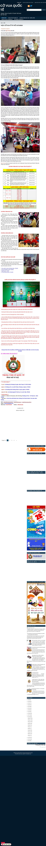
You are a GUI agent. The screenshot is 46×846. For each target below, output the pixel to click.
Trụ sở (3, 384)
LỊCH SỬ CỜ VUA (35, 672)
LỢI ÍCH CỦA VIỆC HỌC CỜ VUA (28, 2)
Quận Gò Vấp (4, 392)
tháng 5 (29, 728)
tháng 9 (29, 723)
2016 (29, 716)
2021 (29, 708)
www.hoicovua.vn (17, 402)
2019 (29, 711)
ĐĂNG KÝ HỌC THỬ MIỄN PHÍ (7, 19)
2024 (29, 703)
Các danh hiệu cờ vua (30, 627)
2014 (29, 739)
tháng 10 (29, 721)
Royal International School (28, 752)
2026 (29, 699)
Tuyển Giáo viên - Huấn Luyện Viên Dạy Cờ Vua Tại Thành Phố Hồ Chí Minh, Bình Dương (38, 680)
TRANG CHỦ (19, 2)
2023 (29, 704)
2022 (29, 706)
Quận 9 (3, 389)
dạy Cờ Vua (8, 30)
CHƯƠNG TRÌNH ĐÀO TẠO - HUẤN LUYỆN (27, 17)
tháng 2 (29, 733)
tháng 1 (29, 735)
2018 (29, 713)
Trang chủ (43, 747)
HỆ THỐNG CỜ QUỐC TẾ (18, 19)
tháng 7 (29, 726)
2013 (29, 740)
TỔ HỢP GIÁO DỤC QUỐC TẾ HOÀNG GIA (23, 753)
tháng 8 (29, 725)
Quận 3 (3, 387)
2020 (29, 709)
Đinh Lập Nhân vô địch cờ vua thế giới (38, 640)
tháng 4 (29, 730)
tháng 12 (29, 718)
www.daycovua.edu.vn (8, 402)
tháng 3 (29, 731)
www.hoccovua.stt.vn (26, 402)
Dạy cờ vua (3, 163)
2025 (29, 701)
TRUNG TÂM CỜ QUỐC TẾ (13, 17)
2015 (29, 737)
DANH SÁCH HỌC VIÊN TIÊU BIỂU (40, 2)
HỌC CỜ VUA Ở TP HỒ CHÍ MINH (12, 25)
